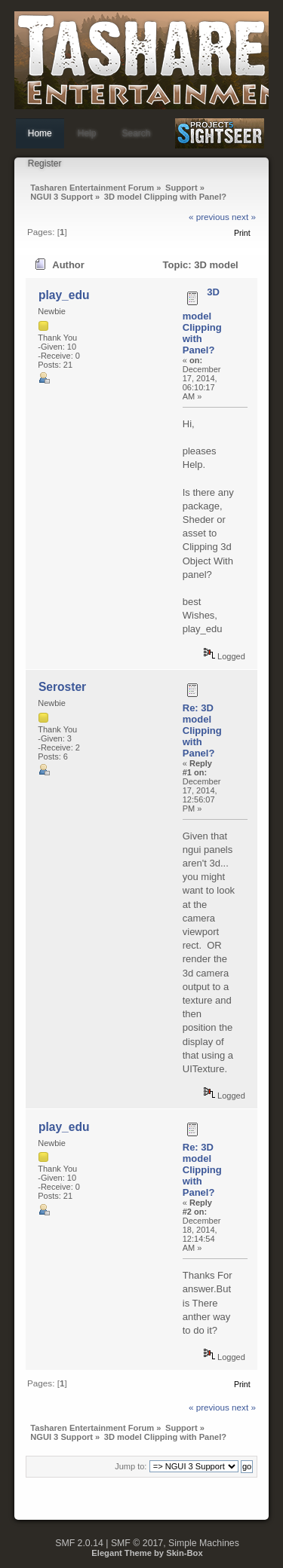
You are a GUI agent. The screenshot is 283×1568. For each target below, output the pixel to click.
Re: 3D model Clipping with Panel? (202, 730)
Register (45, 163)
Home (40, 133)
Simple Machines (203, 1543)
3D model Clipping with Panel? (202, 321)
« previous (209, 217)
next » (244, 217)
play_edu (64, 295)
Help (87, 133)
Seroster (62, 686)
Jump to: (130, 1466)
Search (136, 133)
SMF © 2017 (137, 1543)
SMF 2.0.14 (79, 1543)
